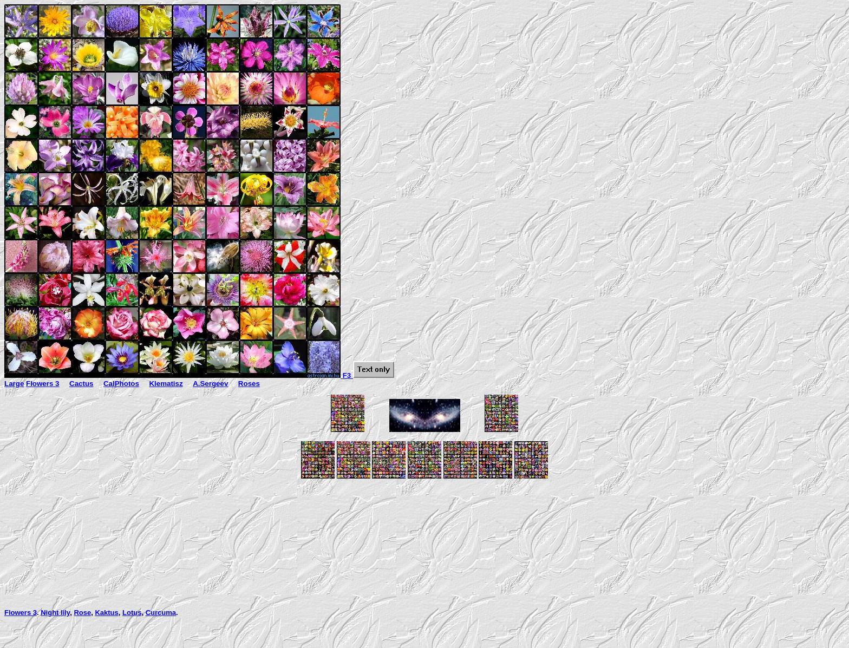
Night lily (55, 612)
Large (14, 383)
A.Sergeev (210, 383)
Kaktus (106, 612)
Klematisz (165, 383)
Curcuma (161, 612)
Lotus (131, 612)
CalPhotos (121, 383)
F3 (368, 375)
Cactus (81, 383)
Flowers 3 (42, 383)
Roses (249, 383)
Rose (82, 612)
